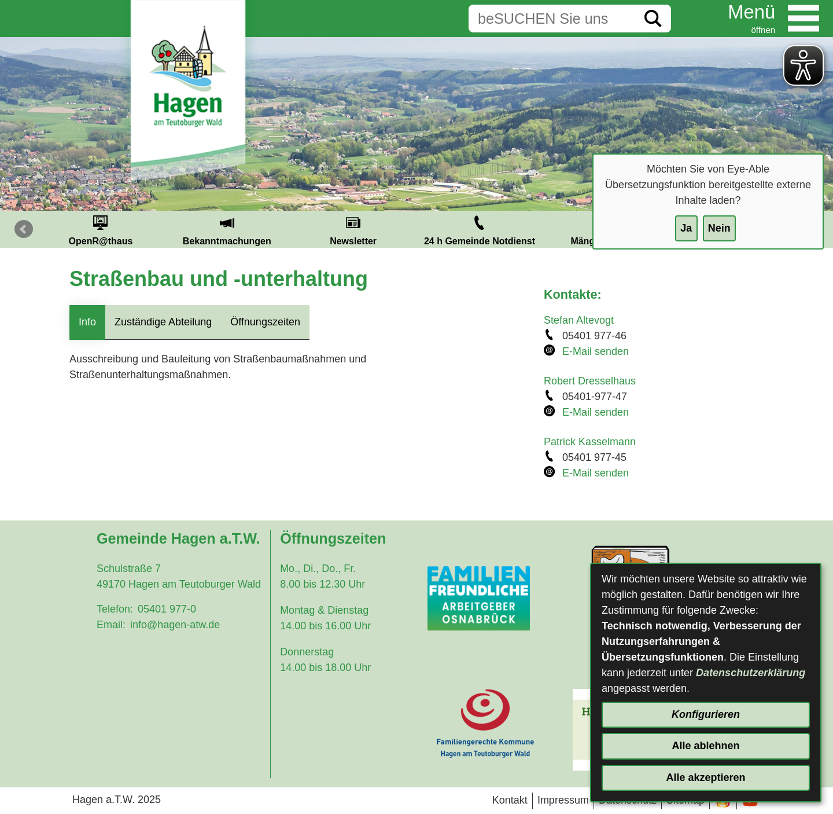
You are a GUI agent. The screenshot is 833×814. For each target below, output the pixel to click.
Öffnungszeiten (265, 322)
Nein (719, 228)
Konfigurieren (706, 714)
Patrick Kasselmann (590, 442)
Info (87, 322)
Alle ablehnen (705, 745)
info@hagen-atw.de (175, 624)
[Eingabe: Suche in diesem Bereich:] (552, 18)
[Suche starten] (653, 18)
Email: (111, 624)
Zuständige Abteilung (163, 322)
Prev (23, 229)
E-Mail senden (595, 351)
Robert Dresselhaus (590, 381)
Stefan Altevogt (579, 320)
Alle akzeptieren (705, 777)
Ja (686, 228)
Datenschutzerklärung (750, 673)
